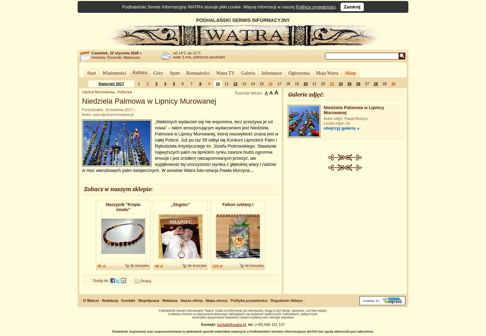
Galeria (248, 73)
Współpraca (148, 301)
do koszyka (139, 265)
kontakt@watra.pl (231, 324)
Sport (174, 73)
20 (305, 84)
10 (218, 84)
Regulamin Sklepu (287, 301)
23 (332, 84)
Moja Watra (327, 73)
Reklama (170, 301)
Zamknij (352, 6)
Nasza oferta (191, 301)
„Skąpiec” (180, 204)
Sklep (350, 73)
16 (270, 84)
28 (376, 84)
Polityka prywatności (249, 301)
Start (91, 73)
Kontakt (128, 301)
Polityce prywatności (316, 6)
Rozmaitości (198, 73)
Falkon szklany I (237, 204)
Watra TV (225, 73)
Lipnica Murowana (97, 92)
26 (358, 84)
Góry (158, 73)
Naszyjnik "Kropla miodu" (123, 207)
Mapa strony (217, 301)
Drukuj (145, 281)
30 (393, 84)
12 (235, 84)
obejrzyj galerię (340, 128)
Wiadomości (114, 73)
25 (349, 84)
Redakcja (110, 301)
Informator (272, 73)
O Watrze (91, 301)
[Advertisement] (345, 221)
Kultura (140, 72)
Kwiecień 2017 (111, 84)
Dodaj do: (101, 281)
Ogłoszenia (298, 73)
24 (341, 84)
